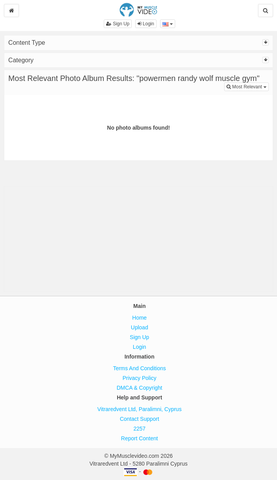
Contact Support (139, 419)
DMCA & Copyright (139, 388)
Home (139, 318)
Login (146, 23)
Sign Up (117, 23)
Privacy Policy (139, 378)
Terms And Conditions (139, 368)
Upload (139, 327)
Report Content (139, 438)
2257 (139, 428)
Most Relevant (247, 86)
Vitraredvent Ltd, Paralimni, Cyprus (140, 409)
